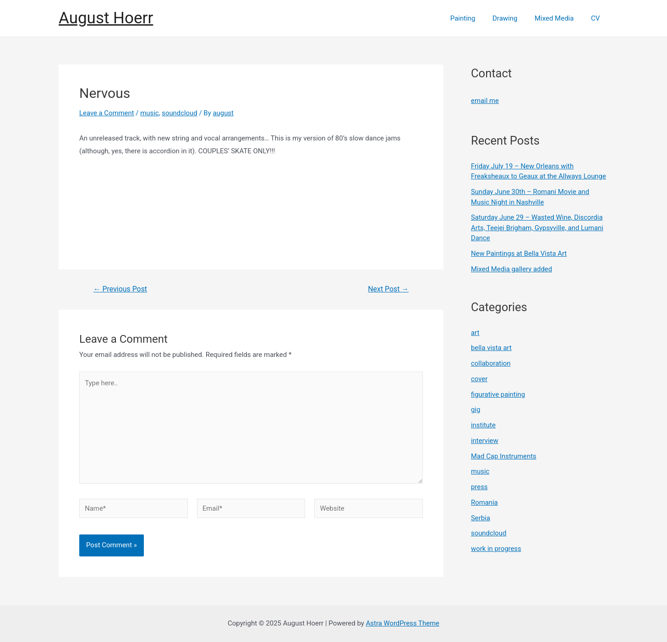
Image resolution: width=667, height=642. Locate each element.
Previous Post (120, 289)
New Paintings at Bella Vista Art (519, 253)
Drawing (513, 18)
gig (476, 409)
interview (484, 440)
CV (597, 18)
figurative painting (498, 394)
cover (479, 378)
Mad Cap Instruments (504, 456)
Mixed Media (559, 18)
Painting (474, 18)
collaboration (491, 363)
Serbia (480, 517)
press (479, 486)
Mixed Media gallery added (512, 268)
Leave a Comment (107, 113)
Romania (484, 502)
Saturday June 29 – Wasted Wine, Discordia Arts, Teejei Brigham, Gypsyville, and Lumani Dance (537, 227)
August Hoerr (106, 18)
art (475, 332)
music (150, 113)
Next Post (388, 289)
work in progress (496, 548)
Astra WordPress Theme (403, 623)
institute (483, 425)
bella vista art (491, 348)
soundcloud (180, 113)
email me (485, 101)
